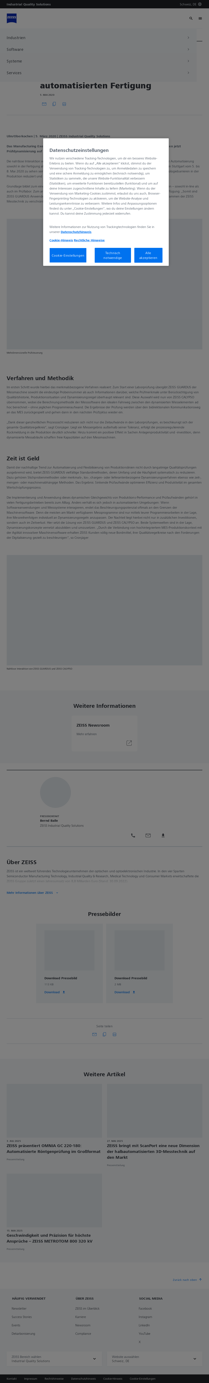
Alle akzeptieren (148, 255)
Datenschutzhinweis (76, 231)
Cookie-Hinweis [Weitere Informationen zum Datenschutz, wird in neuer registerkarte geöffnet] (61, 240)
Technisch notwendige (112, 255)
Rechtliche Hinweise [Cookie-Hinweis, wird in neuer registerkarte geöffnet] (89, 240)
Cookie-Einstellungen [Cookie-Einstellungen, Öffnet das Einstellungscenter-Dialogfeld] (68, 255)
